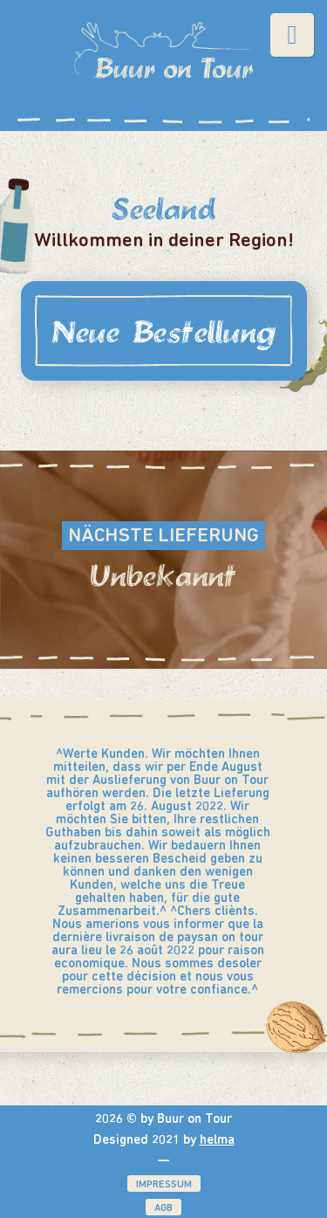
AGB (163, 1208)
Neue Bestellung (163, 331)
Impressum (164, 1185)
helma (217, 1140)
